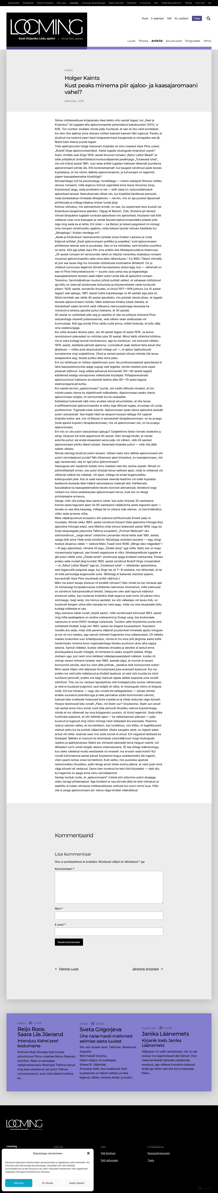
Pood (145, 18)
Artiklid (156, 41)
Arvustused (174, 41)
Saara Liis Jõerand (40, 1034)
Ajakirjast (58, 1146)
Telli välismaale (109, 1160)
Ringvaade (192, 41)
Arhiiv (208, 41)
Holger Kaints (82, 78)
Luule (131, 41)
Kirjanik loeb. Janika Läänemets (161, 1043)
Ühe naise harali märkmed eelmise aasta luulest (106, 1039)
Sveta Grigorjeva (100, 1029)
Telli (169, 18)
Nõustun (19, 1182)
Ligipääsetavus (156, 1146)
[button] (88, 1153)
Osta (103, 1146)
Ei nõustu (47, 1182)
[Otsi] (208, 18)
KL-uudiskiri (182, 18)
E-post (60, 924)
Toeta (197, 18)
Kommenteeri (65, 869)
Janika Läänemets (165, 1033)
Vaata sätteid (76, 1182)
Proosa (143, 41)
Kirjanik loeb (149, 1028)
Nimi (59, 908)
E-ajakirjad (157, 18)
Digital (204, 1188)
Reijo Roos (30, 1029)
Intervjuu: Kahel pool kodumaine (37, 1043)
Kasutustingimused (159, 1153)
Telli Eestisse (108, 1153)
